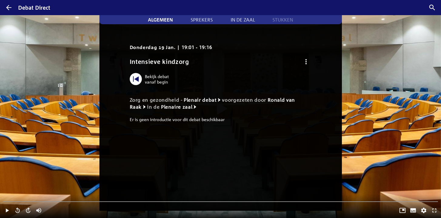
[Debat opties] (306, 61)
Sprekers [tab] (202, 20)
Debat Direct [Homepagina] (34, 7)
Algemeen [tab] (160, 20)
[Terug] (9, 8)
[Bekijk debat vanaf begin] (151, 79)
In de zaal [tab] (243, 20)
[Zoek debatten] (432, 8)
